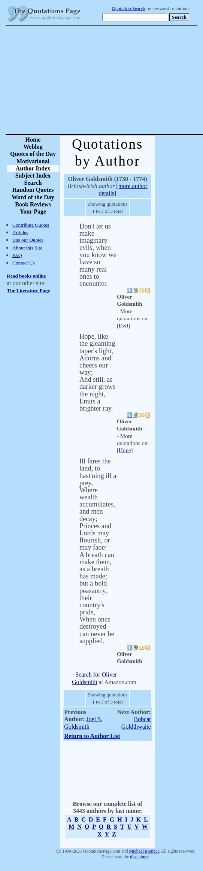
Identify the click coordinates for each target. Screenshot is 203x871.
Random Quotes (33, 190)
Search (33, 182)
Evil (123, 326)
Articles (20, 232)
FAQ (17, 255)
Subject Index (33, 175)
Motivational (32, 161)
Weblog (33, 146)
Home (33, 139)
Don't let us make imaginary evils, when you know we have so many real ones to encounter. (97, 255)
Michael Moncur (144, 851)
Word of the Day (33, 197)
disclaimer (139, 856)
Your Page (33, 211)
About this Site (27, 248)
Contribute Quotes (30, 225)
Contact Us (23, 263)
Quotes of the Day (33, 154)
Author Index (33, 168)
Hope (125, 450)
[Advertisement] (128, 80)
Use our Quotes (27, 240)
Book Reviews (33, 204)
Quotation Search (128, 8)
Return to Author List (92, 736)
